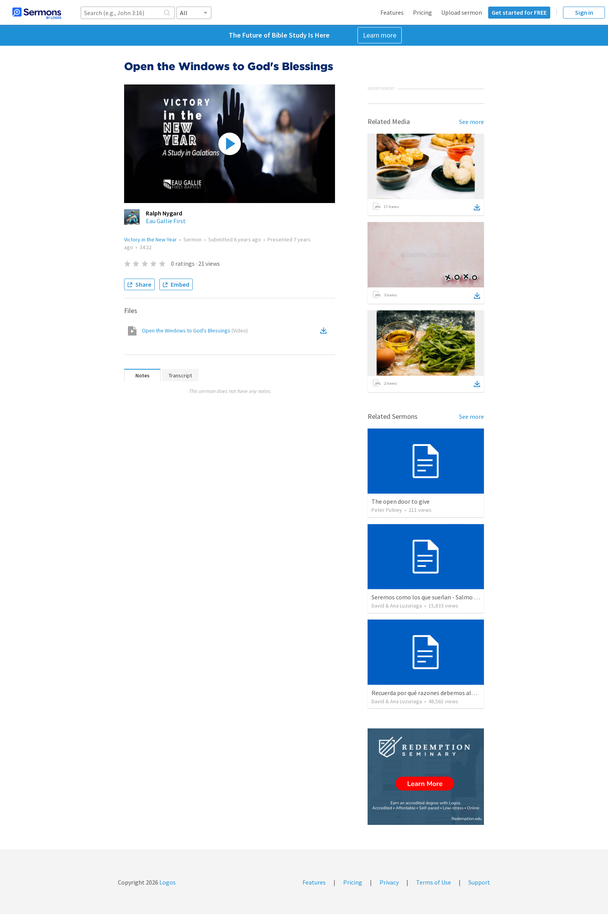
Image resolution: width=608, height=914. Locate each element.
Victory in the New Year (150, 239)
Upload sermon (461, 12)
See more (471, 122)
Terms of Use (433, 882)
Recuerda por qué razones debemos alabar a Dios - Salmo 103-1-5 (457, 693)
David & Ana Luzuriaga (396, 605)
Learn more (379, 35)
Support (479, 882)
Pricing (422, 12)
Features (392, 12)
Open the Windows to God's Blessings (195, 330)
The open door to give (400, 501)
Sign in (584, 12)
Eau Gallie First (166, 221)
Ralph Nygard (164, 213)
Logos (167, 882)
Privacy (389, 882)
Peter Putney (386, 509)
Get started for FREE (519, 12)
